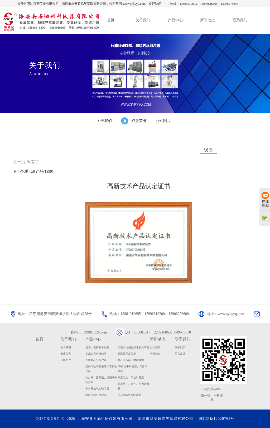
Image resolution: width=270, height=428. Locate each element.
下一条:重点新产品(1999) (33, 171)
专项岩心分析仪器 (96, 360)
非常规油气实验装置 (97, 388)
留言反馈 (180, 353)
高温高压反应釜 (127, 353)
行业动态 (155, 353)
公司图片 (65, 360)
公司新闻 (155, 347)
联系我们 (180, 347)
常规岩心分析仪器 (96, 353)
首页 (40, 339)
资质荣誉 (65, 353)
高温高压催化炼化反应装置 (133, 347)
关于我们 (68, 339)
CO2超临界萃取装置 (129, 394)
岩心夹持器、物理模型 (131, 360)
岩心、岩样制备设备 (97, 347)
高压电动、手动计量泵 (131, 377)
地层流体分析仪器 (96, 394)
